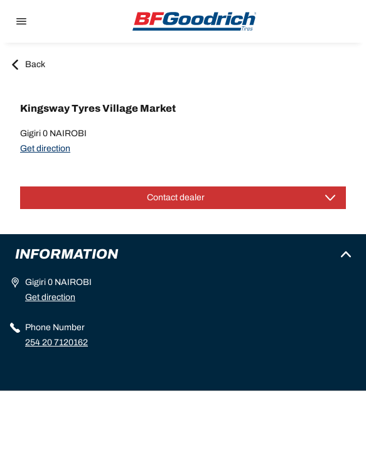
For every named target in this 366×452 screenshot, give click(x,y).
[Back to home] (194, 21)
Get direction (45, 148)
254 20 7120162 (56, 342)
